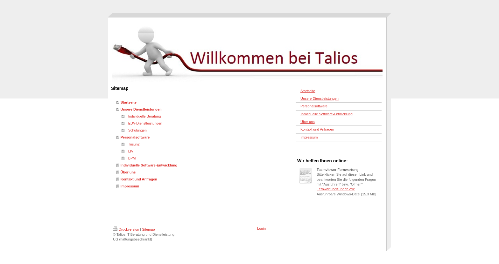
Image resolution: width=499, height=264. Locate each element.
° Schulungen (136, 130)
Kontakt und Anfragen (139, 179)
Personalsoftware (135, 137)
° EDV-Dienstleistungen (144, 123)
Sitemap (148, 229)
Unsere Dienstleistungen (141, 109)
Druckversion (126, 229)
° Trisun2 (133, 144)
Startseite (129, 102)
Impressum (130, 186)
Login (261, 228)
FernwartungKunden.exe (336, 189)
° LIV (129, 151)
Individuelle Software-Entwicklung (149, 165)
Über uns (128, 172)
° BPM (131, 158)
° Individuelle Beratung (143, 116)
